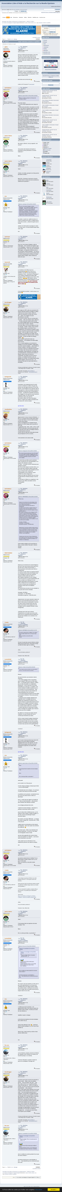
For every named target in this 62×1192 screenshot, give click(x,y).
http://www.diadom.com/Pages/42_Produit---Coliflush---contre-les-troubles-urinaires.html (27, 896)
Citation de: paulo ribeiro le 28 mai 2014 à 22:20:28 (27, 95)
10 (10, 39)
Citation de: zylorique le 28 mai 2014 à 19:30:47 (27, 204)
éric (6, 196)
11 (11, 39)
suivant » (39, 37)
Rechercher (46, 45)
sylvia (26, 22)
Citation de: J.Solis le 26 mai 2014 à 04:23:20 (26, 667)
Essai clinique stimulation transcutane (50, 100)
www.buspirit (31, 84)
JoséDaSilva (8, 409)
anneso (32, 22)
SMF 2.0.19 (26, 1186)
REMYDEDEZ (8, 553)
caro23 (47, 193)
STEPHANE (49, 197)
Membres (46, 50)
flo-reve (7, 1045)
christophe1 (46, 106)
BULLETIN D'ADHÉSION (50, 69)
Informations (38, 1189)
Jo (34, 22)
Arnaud (47, 165)
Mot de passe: (45, 30)
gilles (6, 47)
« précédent (34, 37)
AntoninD (50, 91)
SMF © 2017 (31, 1186)
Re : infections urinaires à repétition (22, 48)
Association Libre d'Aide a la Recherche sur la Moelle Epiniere (28, 3)
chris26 (29, 22)
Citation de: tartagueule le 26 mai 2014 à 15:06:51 (27, 450)
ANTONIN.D (8, 87)
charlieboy (48, 168)
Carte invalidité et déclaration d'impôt (50, 105)
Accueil (45, 40)
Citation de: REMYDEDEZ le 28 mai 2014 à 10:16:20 (28, 496)
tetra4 (50, 96)
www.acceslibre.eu (31, 370)
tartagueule (8, 376)
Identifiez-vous (47, 52)
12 (12, 39)
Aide (45, 43)
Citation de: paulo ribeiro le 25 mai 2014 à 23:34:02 (27, 763)
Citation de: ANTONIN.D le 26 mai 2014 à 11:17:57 (27, 630)
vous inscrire (24, 9)
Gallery (45, 48)
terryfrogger (8, 302)
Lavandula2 (8, 659)
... (6, 39)
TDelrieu (48, 183)
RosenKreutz (47, 150)
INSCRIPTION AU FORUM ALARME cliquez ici (50, 12)
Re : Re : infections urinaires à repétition (23, 623)
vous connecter (16, 9)
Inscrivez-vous (47, 53)
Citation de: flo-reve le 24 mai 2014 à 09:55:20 (26, 946)
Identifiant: (46, 28)
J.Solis (7, 622)
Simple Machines (36, 1186)
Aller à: (14, 1177)
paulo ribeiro (8, 135)
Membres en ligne (47, 148)
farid (44, 116)
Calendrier (46, 47)
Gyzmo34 (7, 262)
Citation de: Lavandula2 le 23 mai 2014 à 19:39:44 (27, 1133)
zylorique (7, 236)
